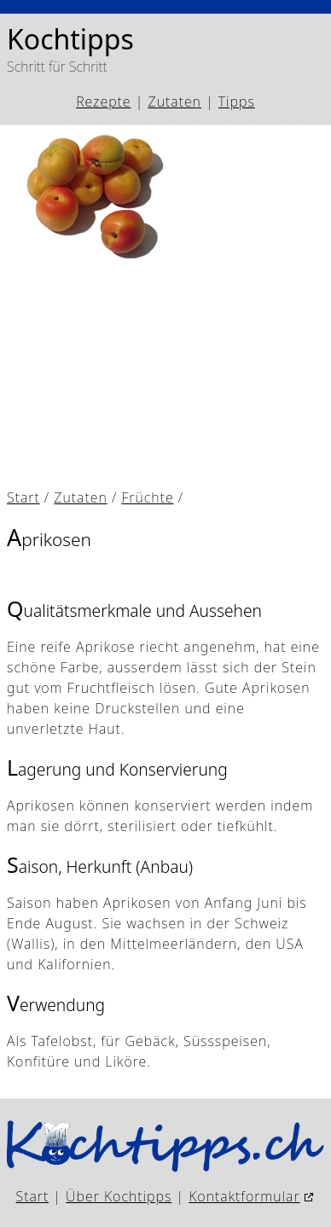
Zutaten (174, 101)
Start (23, 497)
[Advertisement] (165, 374)
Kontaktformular (244, 1196)
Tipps (236, 101)
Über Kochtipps (118, 1196)
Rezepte (103, 101)
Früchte (147, 497)
